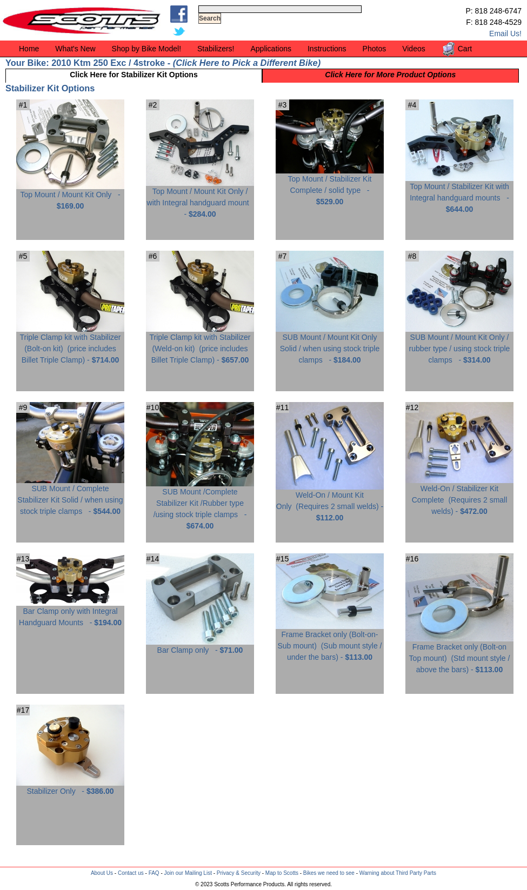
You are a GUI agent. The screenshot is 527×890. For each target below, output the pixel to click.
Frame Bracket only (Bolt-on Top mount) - (459, 654)
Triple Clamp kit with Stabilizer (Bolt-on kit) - (70, 344)
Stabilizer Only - (70, 787)
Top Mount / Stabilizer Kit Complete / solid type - (330, 186)
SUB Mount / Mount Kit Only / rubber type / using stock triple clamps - (459, 344)
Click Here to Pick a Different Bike (246, 63)
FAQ (154, 873)
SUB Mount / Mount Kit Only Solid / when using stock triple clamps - (330, 344)
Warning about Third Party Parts (397, 873)
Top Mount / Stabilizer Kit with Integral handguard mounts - (459, 193)
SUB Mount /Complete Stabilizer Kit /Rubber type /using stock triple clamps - (200, 504)
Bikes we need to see (329, 873)
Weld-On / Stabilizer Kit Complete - (459, 496)
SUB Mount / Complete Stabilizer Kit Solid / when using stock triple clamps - (70, 496)
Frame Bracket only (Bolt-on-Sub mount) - (330, 641)
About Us (102, 873)
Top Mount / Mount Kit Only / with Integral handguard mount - (200, 198)
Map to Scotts (281, 873)
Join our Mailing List (188, 873)
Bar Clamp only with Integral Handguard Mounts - (70, 613)
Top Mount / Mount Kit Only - (70, 196)
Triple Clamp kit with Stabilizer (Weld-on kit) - (200, 344)
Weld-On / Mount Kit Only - (330, 502)
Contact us (131, 873)
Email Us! (505, 33)
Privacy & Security (239, 873)
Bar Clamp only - (200, 646)
